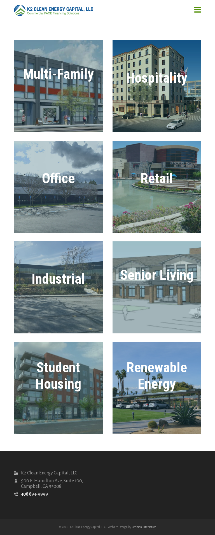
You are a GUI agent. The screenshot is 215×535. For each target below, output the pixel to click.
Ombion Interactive (144, 527)
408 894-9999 (34, 494)
